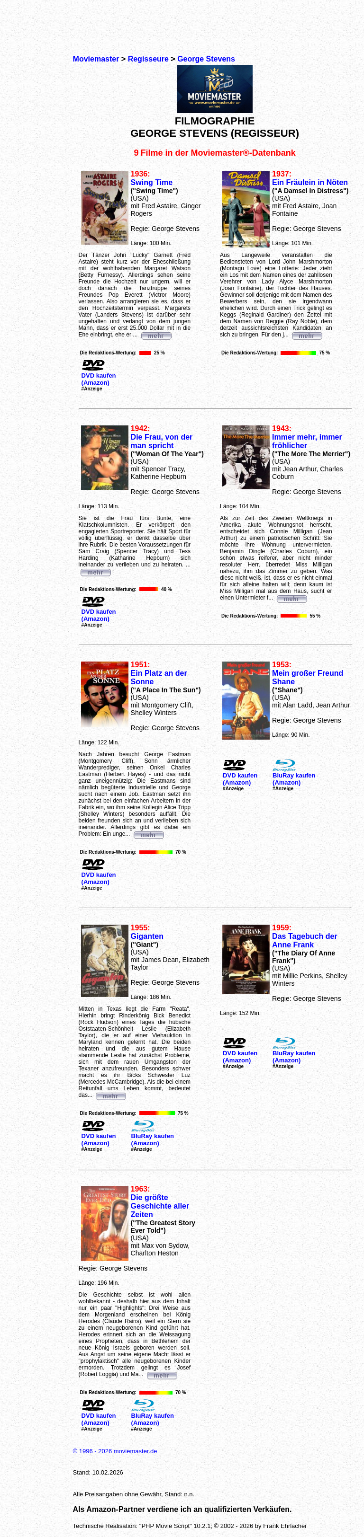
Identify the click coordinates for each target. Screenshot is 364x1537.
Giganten (147, 936)
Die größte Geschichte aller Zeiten (160, 1206)
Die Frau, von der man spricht (162, 441)
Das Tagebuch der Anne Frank (304, 940)
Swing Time (152, 182)
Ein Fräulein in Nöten (310, 182)
